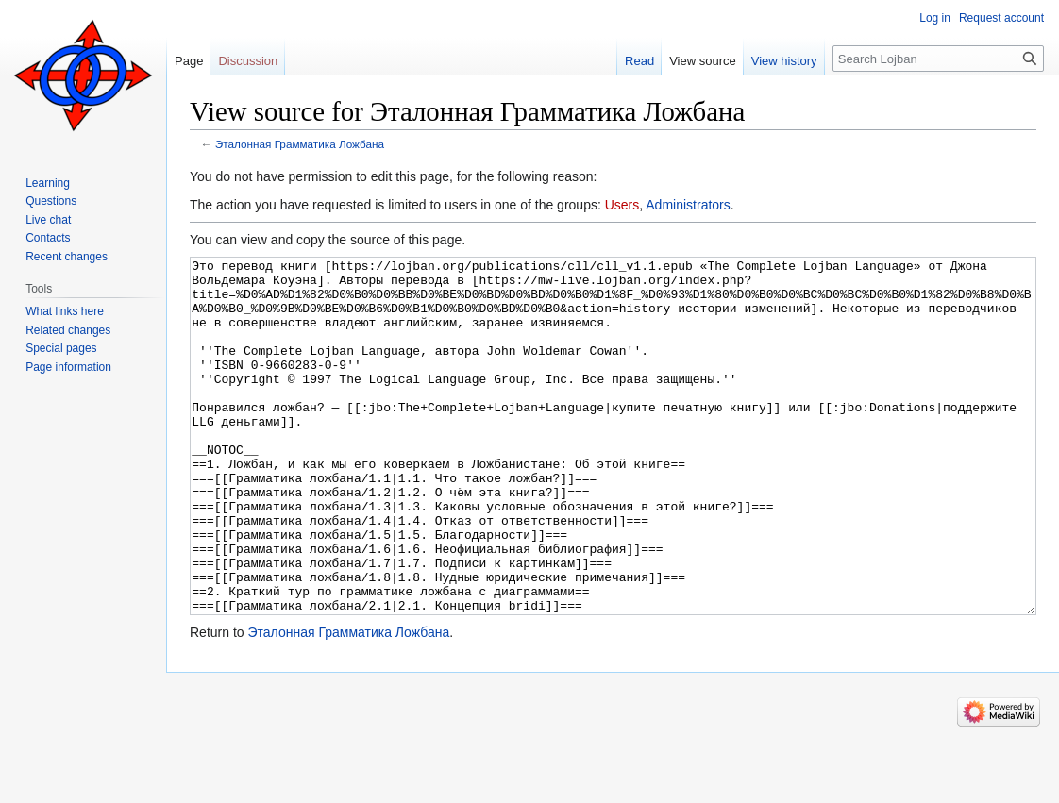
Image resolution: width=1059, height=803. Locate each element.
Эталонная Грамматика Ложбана (299, 144)
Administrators (688, 204)
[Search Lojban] (938, 58)
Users (622, 204)
